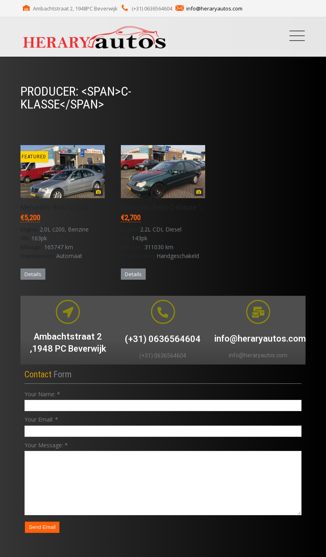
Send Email (42, 527)
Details (32, 274)
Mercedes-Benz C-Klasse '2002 (67, 207)
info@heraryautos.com (214, 8)
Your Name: (42, 394)
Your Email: (41, 419)
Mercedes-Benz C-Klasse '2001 (167, 207)
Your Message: (46, 445)
